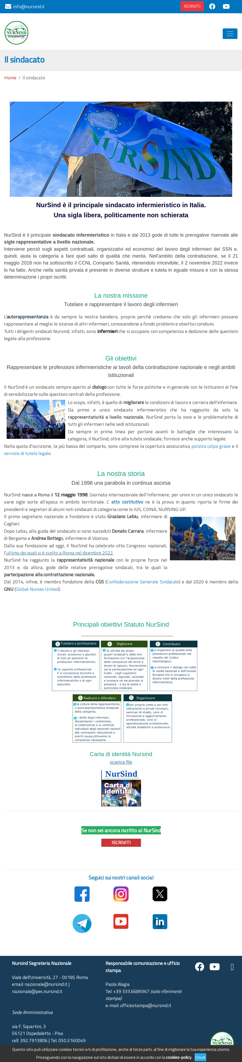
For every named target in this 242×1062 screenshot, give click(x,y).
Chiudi (200, 1057)
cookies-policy (178, 1057)
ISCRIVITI (192, 6)
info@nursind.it (29, 6)
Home (10, 77)
